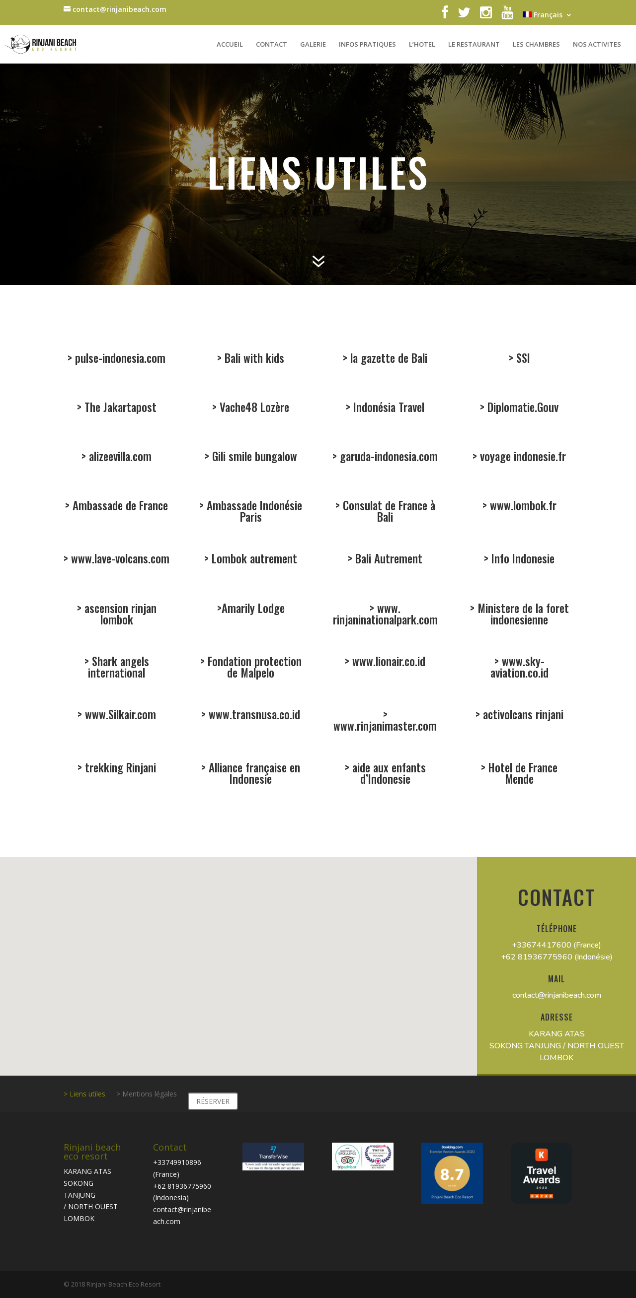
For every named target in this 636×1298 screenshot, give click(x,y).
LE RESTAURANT (474, 45)
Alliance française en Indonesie (253, 774)
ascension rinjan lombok (118, 614)
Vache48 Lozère (253, 408)
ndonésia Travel (388, 408)
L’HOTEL (422, 45)
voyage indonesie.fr (521, 457)
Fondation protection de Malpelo (253, 668)
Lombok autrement (253, 559)
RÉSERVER (213, 1101)
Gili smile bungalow (253, 457)
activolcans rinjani (521, 715)
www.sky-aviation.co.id (519, 668)
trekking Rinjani (119, 768)
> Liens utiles (84, 1094)
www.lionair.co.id (387, 662)
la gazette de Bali (388, 358)
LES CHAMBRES (536, 45)
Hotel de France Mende (521, 774)
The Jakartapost (118, 408)
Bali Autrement (387, 559)
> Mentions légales (146, 1094)
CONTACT (271, 45)
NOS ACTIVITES (597, 45)
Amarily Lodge (252, 609)
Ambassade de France (119, 506)
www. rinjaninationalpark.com (384, 614)
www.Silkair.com (119, 715)
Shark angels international (117, 668)
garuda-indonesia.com (387, 457)
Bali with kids (254, 358)
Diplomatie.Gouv (521, 408)
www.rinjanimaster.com (385, 724)
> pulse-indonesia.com (117, 358)
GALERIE (313, 45)
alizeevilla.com (119, 457)
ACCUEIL (230, 45)
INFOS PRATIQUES (367, 45)
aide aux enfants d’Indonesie (387, 774)
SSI (522, 358)
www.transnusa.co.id (253, 715)
